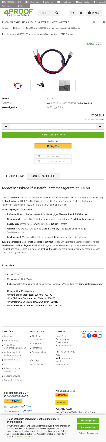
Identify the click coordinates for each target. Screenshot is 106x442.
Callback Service (12, 376)
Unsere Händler (82, 2)
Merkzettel (23, 6)
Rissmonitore (11, 22)
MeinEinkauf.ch (11, 359)
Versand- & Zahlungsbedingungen (15, 346)
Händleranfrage (32, 2)
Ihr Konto (36, 343)
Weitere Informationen (88, 433)
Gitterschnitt (47, 22)
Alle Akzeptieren (88, 420)
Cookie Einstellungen (14, 380)
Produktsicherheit (43, 176)
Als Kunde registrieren (37, 337)
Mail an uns (48, 2)
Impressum (9, 336)
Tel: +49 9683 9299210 (11, 2)
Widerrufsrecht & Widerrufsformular (13, 354)
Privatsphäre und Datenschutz (12, 370)
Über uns (99, 22)
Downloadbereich (64, 2)
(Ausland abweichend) (84, 103)
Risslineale (29, 22)
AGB (6, 364)
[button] (6, 126)
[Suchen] (57, 13)
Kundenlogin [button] (8, 6)
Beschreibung (14, 176)
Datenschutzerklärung (23, 436)
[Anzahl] (53, 126)
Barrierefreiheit (39, 352)
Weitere (64, 22)
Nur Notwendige (88, 427)
